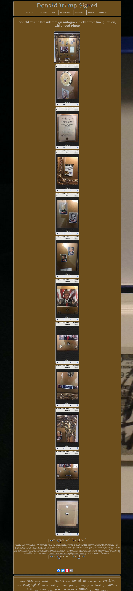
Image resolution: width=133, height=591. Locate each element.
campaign (85, 585)
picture (59, 586)
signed (76, 580)
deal (100, 581)
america (59, 580)
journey (45, 585)
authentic (92, 581)
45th (84, 581)
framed (37, 581)
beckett (68, 581)
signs (51, 581)
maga (30, 580)
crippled (22, 581)
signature (77, 586)
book (52, 585)
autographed (31, 585)
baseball (45, 581)
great (71, 585)
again (104, 586)
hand (98, 585)
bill (92, 586)
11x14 (19, 586)
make (65, 586)
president (109, 580)
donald (112, 585)
